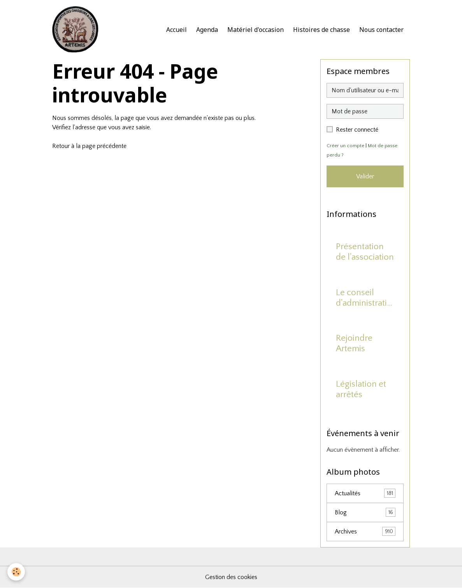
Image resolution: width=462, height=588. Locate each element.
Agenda (207, 29)
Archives (365, 531)
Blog (365, 512)
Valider (365, 176)
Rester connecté (357, 129)
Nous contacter (381, 29)
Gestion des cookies (231, 577)
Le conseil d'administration (364, 298)
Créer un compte (345, 145)
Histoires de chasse (321, 29)
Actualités (365, 493)
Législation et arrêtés (361, 389)
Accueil (176, 29)
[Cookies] (16, 572)
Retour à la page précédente (89, 146)
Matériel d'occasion (255, 29)
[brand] (77, 29)
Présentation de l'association (365, 252)
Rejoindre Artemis (354, 343)
